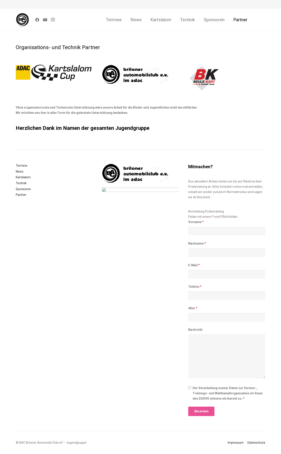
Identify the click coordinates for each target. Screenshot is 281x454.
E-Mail (194, 265)
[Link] (22, 19)
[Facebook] (37, 20)
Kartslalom (23, 177)
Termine (21, 165)
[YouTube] (45, 20)
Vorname (196, 222)
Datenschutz (256, 442)
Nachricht (195, 329)
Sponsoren (23, 189)
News (19, 171)
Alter (192, 308)
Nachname (197, 243)
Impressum (236, 442)
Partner (21, 195)
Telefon (195, 286)
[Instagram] (53, 20)
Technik (21, 183)
